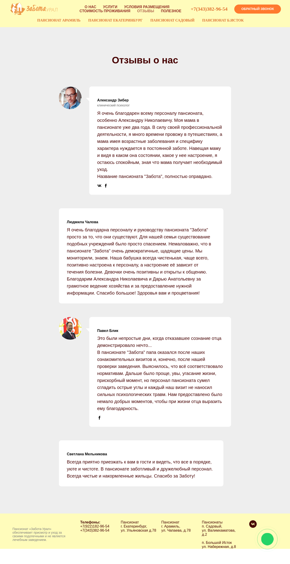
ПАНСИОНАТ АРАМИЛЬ (58, 20)
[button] (257, 9)
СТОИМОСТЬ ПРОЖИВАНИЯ (105, 11)
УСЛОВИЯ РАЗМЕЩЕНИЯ (146, 7)
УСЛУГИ (110, 7)
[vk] (253, 526)
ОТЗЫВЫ (145, 11)
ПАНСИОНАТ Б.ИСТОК (223, 20)
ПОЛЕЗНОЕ (171, 11)
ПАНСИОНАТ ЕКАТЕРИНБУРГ (115, 20)
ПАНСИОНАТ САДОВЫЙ (172, 20)
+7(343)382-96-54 (209, 9)
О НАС (90, 7)
